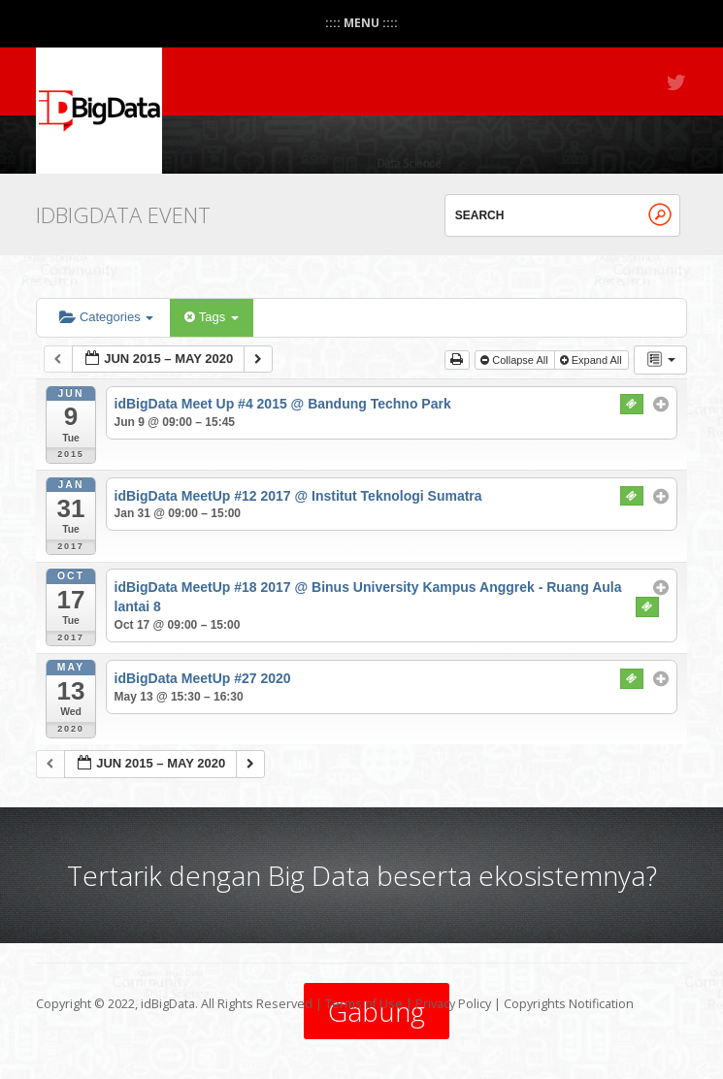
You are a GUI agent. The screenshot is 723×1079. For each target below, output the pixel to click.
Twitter (677, 82)
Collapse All (515, 360)
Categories (106, 317)
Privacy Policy (453, 1004)
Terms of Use (364, 1004)
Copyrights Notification (569, 1004)
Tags (211, 317)
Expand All (592, 360)
